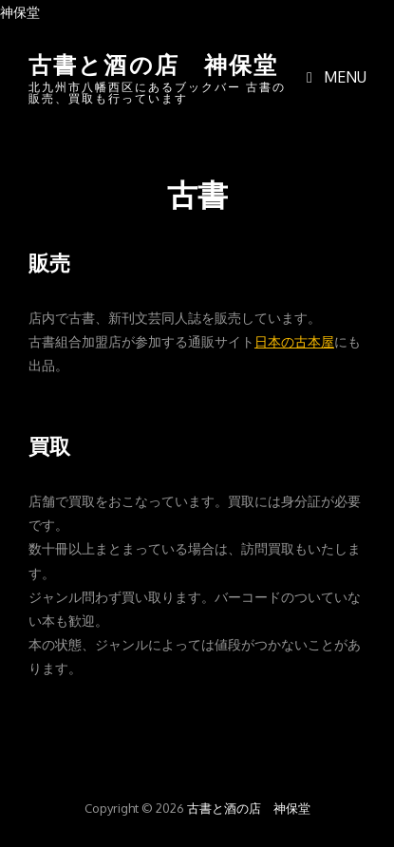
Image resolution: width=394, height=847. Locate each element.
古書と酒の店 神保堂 (153, 63)
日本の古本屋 (294, 340)
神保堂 (20, 11)
